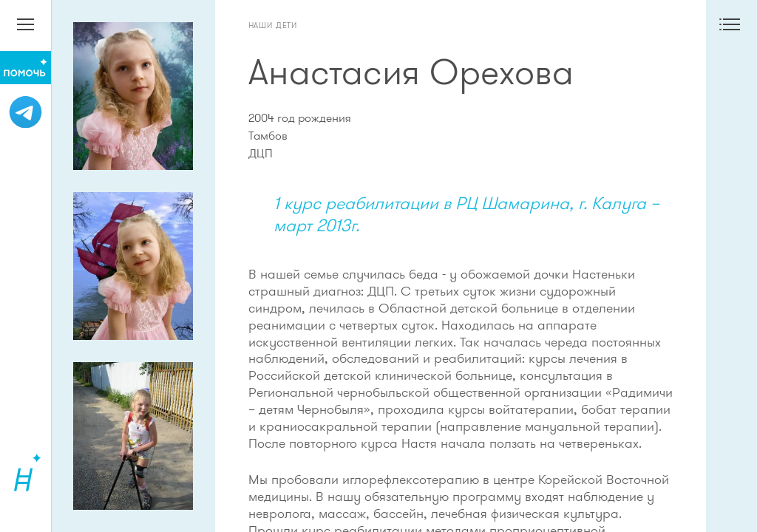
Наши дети (273, 25)
